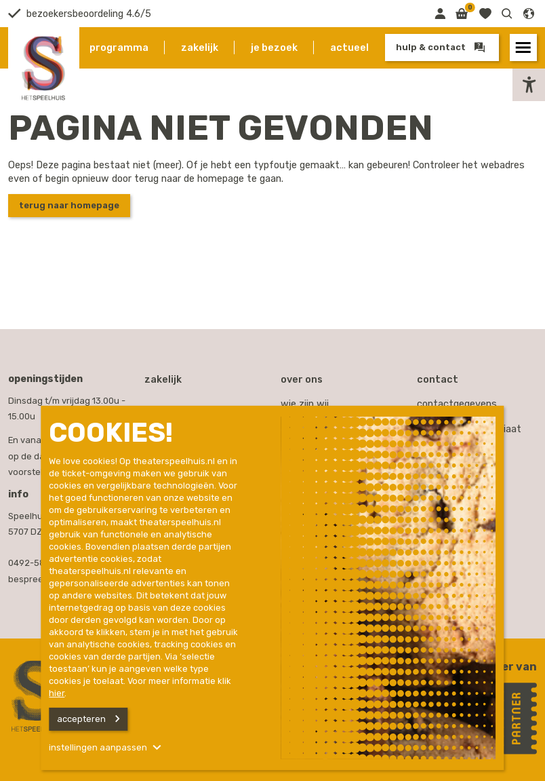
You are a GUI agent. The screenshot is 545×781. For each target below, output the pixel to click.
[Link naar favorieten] (485, 13)
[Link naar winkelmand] (462, 13)
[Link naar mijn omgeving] (440, 13)
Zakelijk (199, 47)
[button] (507, 13)
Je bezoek (274, 47)
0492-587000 (37, 563)
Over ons (302, 379)
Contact (437, 379)
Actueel (349, 47)
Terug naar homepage (69, 205)
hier (56, 693)
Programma (118, 47)
